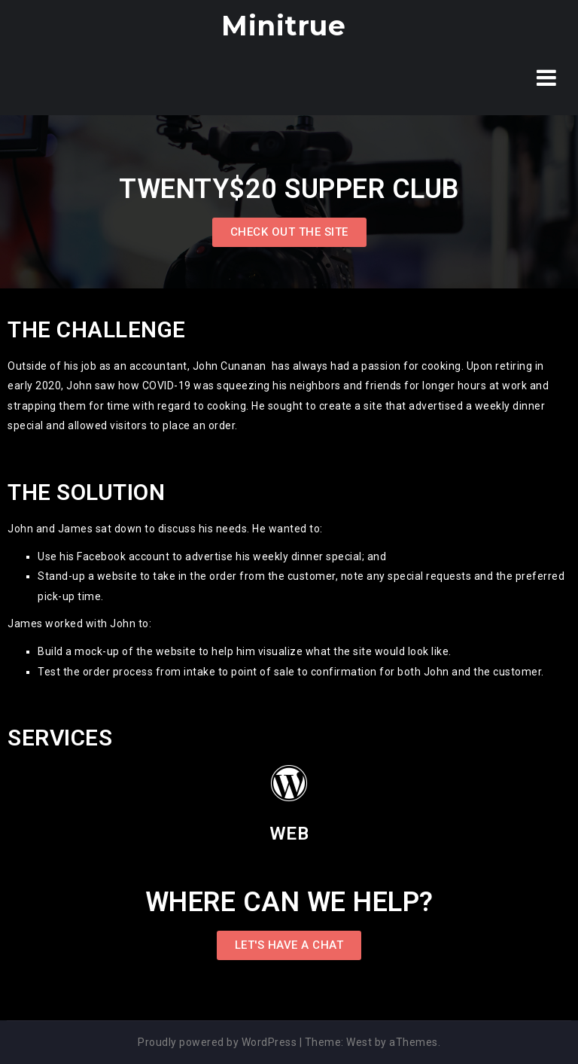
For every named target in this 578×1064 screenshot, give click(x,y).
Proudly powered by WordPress (217, 1042)
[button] (289, 232)
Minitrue (283, 25)
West (359, 1042)
